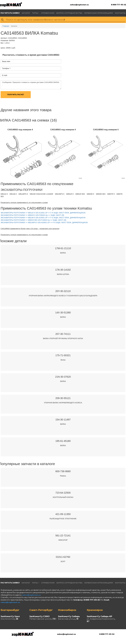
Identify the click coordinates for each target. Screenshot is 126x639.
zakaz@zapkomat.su (79, 5)
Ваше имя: (6, 61)
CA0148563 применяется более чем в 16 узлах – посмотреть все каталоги (30, 229)
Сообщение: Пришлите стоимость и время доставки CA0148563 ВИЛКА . (31, 84)
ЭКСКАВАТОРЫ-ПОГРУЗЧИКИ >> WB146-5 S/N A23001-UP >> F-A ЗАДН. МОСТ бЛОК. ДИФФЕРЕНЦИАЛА (43, 218)
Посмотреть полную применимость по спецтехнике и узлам (24, 203)
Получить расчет (15, 95)
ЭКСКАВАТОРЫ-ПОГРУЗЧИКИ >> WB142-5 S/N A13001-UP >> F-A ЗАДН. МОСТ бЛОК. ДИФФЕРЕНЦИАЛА (43, 213)
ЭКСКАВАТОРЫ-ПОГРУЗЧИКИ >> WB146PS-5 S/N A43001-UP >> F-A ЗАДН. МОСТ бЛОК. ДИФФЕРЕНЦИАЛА (44, 222)
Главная (5, 26)
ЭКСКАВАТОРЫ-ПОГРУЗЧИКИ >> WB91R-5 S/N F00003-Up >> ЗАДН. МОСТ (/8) (32, 215)
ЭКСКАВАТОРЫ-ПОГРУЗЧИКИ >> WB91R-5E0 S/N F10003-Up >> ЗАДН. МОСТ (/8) (33, 220)
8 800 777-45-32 (118, 5)
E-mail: (4, 75)
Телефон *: (6, 68)
